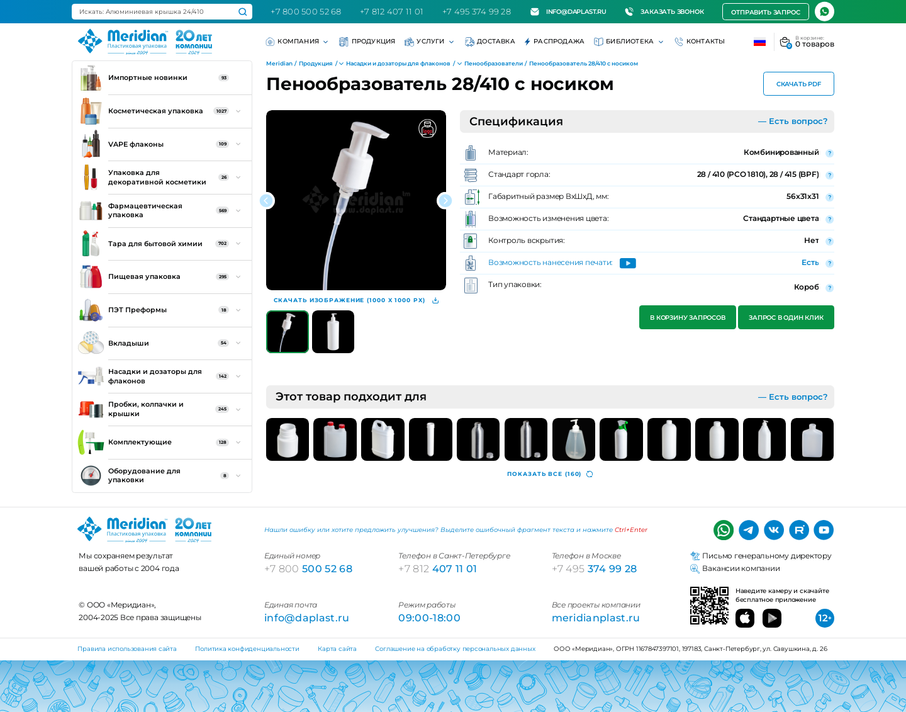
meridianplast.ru (596, 617)
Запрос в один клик (786, 318)
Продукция (367, 42)
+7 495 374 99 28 (476, 11)
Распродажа (554, 42)
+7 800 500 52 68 (306, 11)
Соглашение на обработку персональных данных (455, 649)
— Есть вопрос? (793, 121)
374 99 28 (594, 568)
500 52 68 (308, 568)
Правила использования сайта (126, 649)
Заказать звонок (664, 12)
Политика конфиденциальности (247, 649)
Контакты (699, 42)
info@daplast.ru (568, 12)
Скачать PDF (798, 84)
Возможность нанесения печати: (550, 263)
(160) (550, 474)
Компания (298, 42)
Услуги (430, 42)
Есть (810, 262)
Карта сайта (337, 649)
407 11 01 (437, 568)
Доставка (490, 42)
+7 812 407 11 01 (391, 11)
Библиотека (629, 42)
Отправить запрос (765, 12)
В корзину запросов (688, 318)
